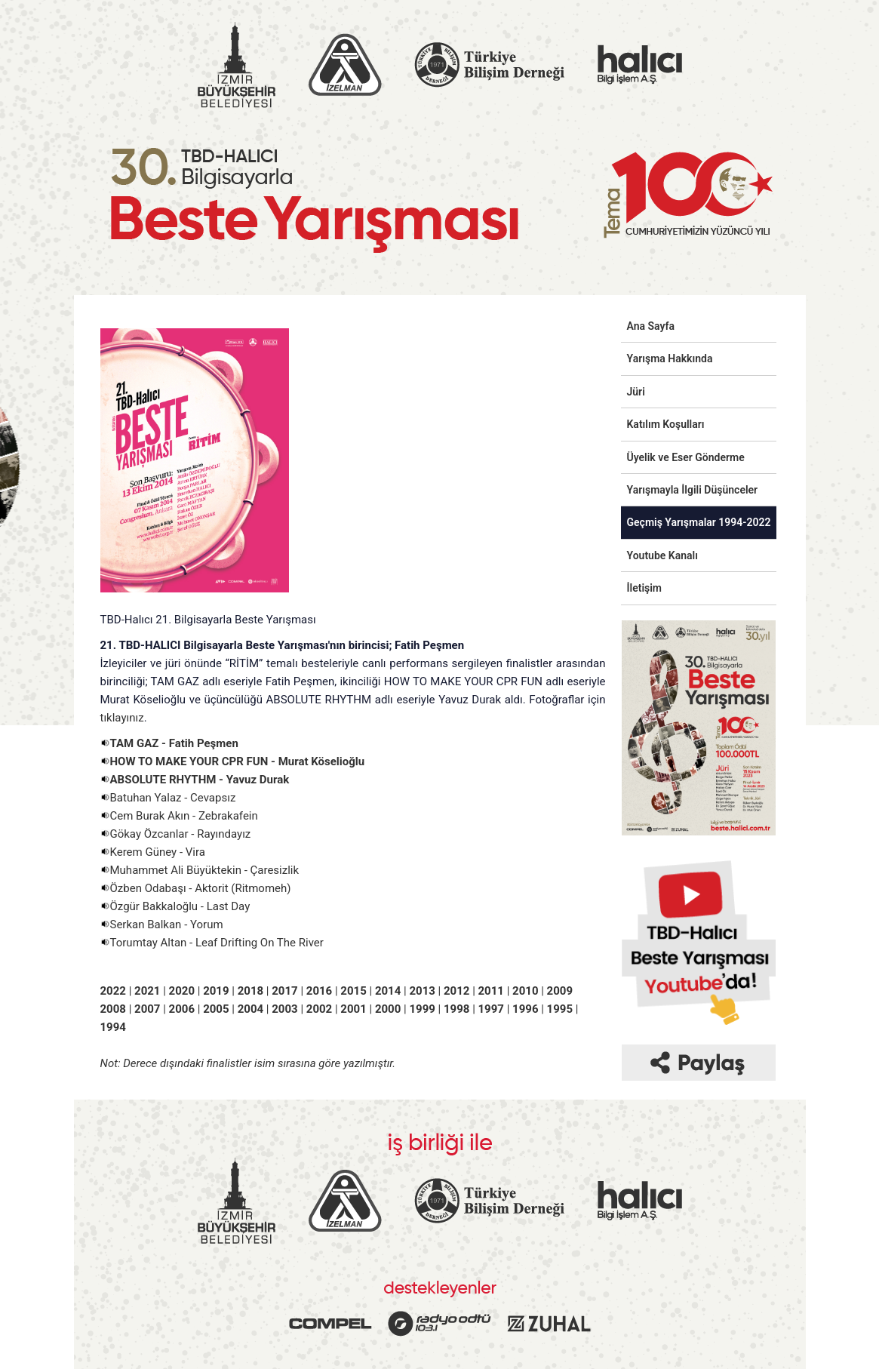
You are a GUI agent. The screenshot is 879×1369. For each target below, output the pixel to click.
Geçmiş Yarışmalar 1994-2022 (699, 522)
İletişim (644, 588)
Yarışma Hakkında (670, 358)
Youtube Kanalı (662, 555)
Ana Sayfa (651, 326)
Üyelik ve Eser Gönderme (686, 457)
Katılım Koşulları (666, 424)
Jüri (636, 392)
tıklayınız (122, 717)
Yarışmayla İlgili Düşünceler (692, 490)
